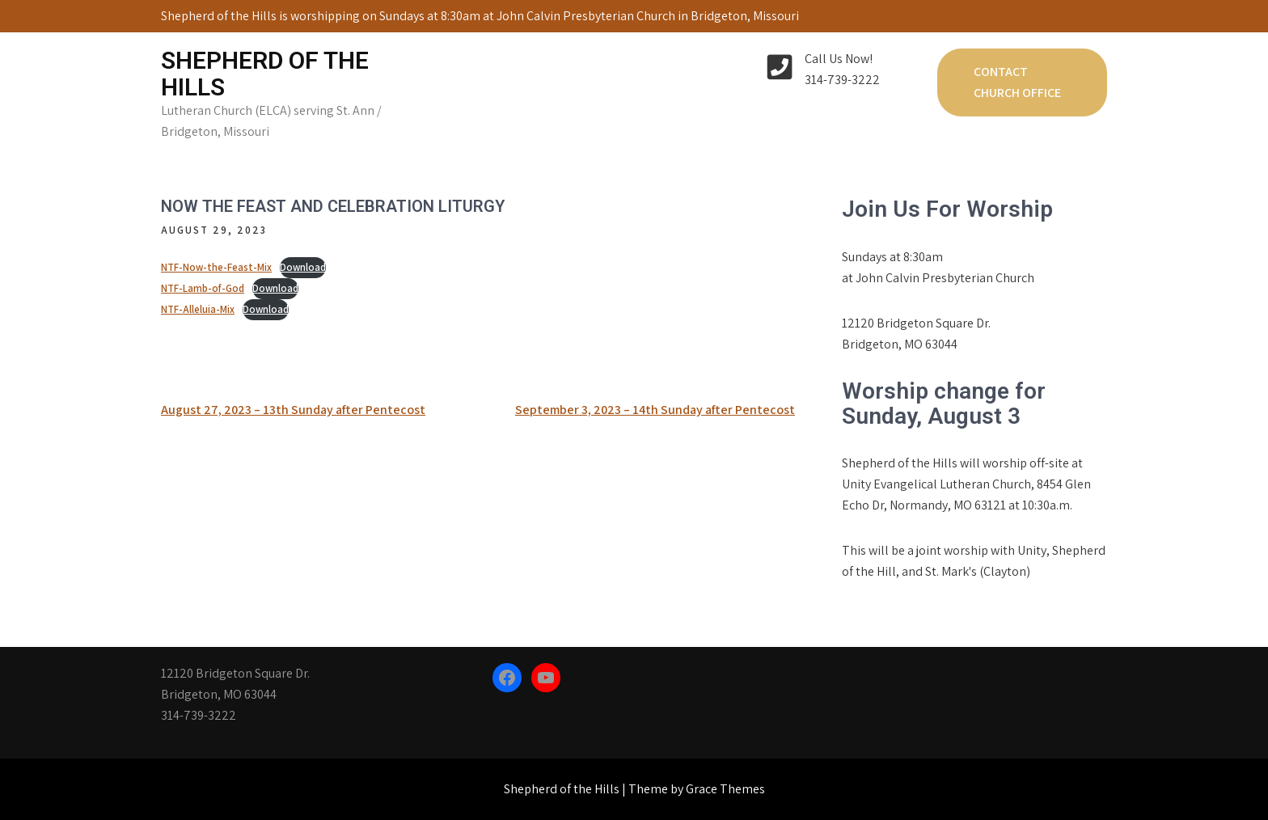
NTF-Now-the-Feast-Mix (216, 267)
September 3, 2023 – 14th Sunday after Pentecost (655, 409)
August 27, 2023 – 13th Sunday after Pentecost (293, 409)
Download (303, 267)
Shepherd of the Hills (265, 73)
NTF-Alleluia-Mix (198, 309)
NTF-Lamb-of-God (202, 288)
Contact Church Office (1017, 82)
